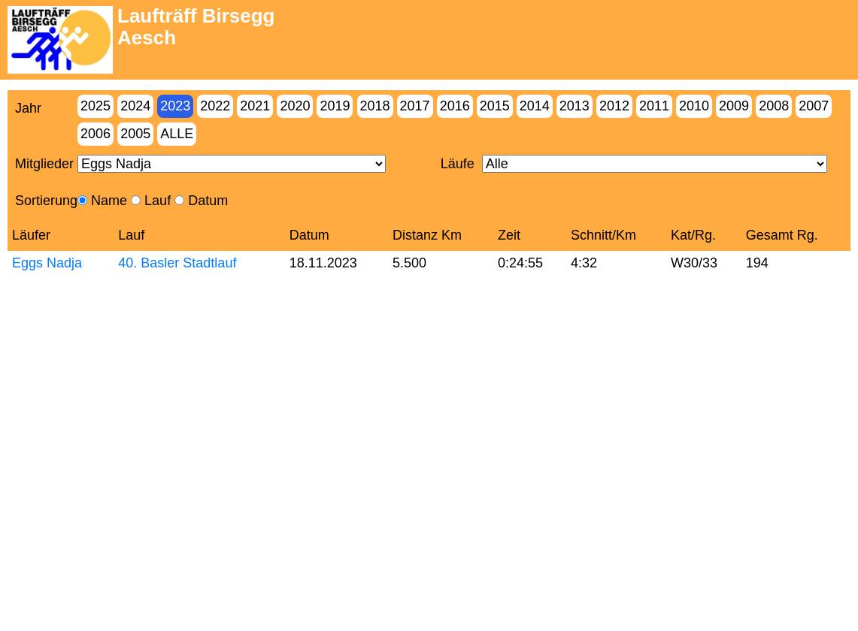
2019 (335, 105)
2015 (495, 105)
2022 (215, 105)
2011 (654, 105)
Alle (176, 133)
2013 (574, 105)
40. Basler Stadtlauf (177, 262)
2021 (255, 105)
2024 (135, 105)
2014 (535, 105)
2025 (95, 105)
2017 (415, 105)
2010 (694, 105)
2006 (95, 133)
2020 (295, 105)
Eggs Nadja (47, 262)
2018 (375, 105)
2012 (614, 105)
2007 (814, 105)
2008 (774, 105)
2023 (175, 105)
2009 (734, 105)
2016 (455, 105)
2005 (135, 133)
